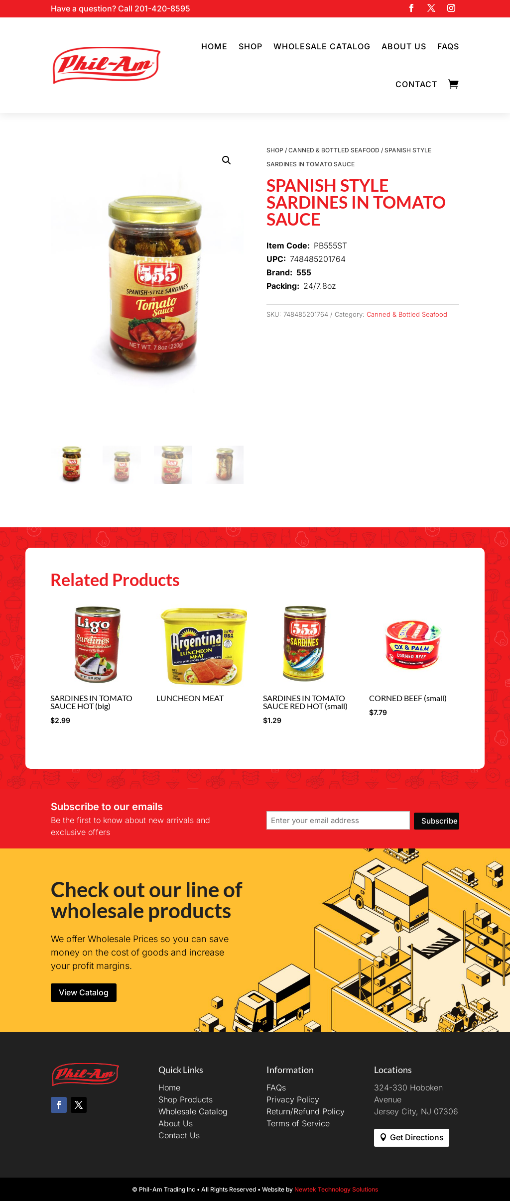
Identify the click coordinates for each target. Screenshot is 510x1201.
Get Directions (417, 1137)
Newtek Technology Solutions (336, 1189)
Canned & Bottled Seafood (334, 150)
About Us (404, 46)
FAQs (448, 46)
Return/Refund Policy (305, 1111)
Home (214, 46)
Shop (250, 46)
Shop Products (185, 1099)
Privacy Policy (292, 1099)
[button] (227, 160)
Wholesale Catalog (322, 46)
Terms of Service (298, 1123)
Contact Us (179, 1135)
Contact (416, 84)
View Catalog (84, 992)
